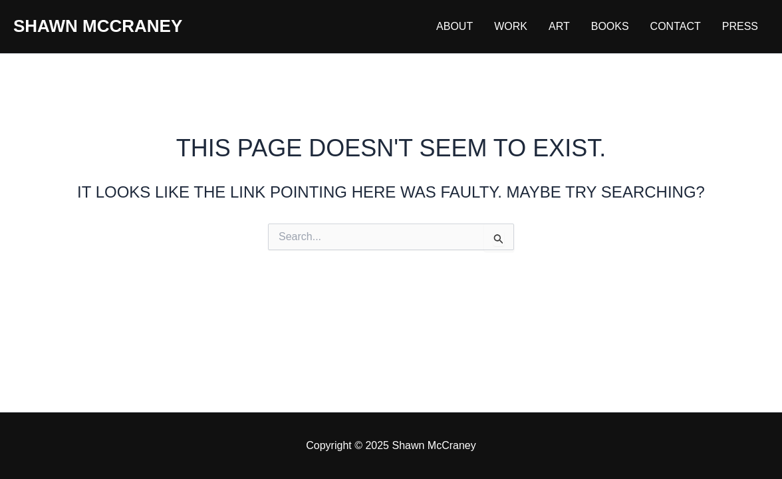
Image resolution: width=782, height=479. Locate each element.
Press (740, 26)
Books (610, 26)
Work (510, 26)
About (454, 26)
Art (559, 26)
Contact (675, 26)
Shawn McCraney (97, 26)
